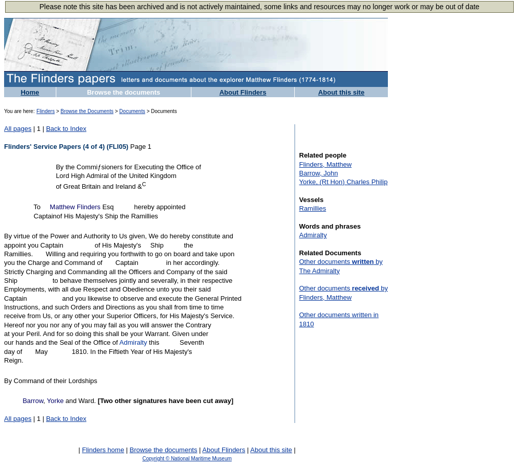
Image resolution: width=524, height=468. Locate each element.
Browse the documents (123, 92)
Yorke (55, 401)
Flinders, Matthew (325, 164)
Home (29, 92)
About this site (341, 92)
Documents (132, 111)
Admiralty (133, 342)
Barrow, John (318, 173)
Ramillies (312, 208)
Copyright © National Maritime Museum (187, 458)
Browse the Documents (86, 111)
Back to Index (66, 128)
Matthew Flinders (75, 207)
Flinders (45, 111)
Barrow (33, 401)
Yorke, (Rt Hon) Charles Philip (343, 182)
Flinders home (103, 450)
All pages (17, 128)
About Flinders (243, 92)
